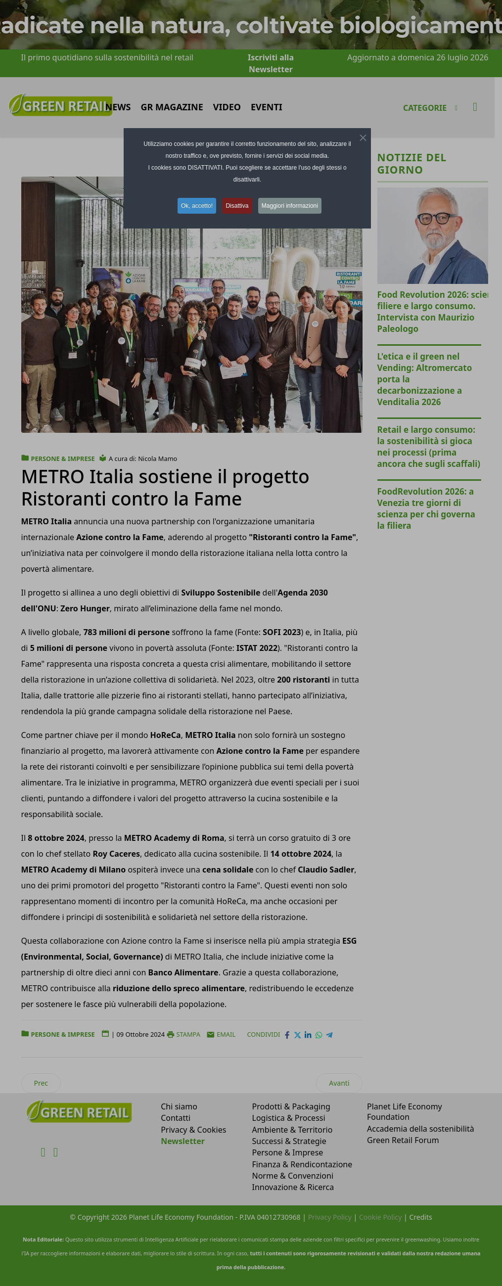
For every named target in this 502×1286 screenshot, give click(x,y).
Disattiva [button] (237, 205)
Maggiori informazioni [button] (291, 205)
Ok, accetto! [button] (196, 205)
